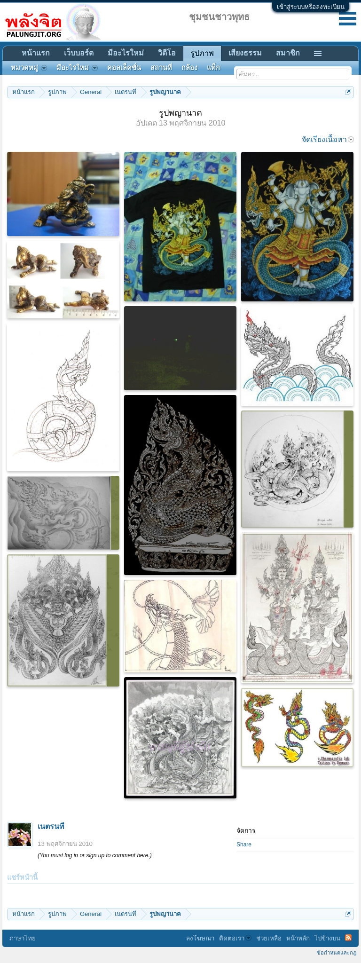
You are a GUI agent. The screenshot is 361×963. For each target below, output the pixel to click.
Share (243, 844)
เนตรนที (51, 826)
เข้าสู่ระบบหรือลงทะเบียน (311, 6)
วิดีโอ (167, 53)
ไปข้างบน (327, 938)
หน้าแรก (36, 53)
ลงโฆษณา (200, 938)
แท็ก (213, 67)
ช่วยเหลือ (269, 938)
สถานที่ (161, 67)
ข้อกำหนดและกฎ (336, 952)
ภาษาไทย (22, 938)
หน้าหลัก (298, 938)
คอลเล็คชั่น (124, 67)
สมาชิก (288, 53)
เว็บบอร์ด (79, 53)
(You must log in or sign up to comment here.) (95, 855)
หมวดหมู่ (29, 67)
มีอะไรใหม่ (126, 53)
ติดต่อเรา (235, 938)
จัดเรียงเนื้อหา (328, 139)
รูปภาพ (202, 53)
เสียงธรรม (245, 53)
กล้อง (189, 67)
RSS (348, 937)
